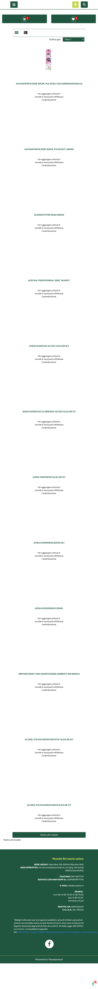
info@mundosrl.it (76, 885)
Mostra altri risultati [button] (49, 835)
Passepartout (55, 959)
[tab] (17, 33)
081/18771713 (77, 876)
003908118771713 (75, 879)
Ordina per (55, 39)
